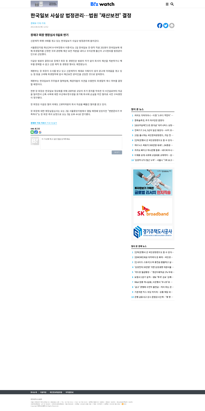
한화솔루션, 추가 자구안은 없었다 (149, 120)
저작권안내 (69, 392)
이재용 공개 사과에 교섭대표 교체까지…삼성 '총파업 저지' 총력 (162, 155)
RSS (124, 404)
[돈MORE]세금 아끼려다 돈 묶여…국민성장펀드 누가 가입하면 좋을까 (165, 257)
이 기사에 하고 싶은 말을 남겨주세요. (81, 143)
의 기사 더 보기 (44, 123)
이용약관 (43, 392)
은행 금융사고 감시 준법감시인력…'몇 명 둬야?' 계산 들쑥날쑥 (162, 296)
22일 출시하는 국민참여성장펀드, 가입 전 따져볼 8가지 (159, 135)
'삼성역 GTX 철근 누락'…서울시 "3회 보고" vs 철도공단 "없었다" (163, 160)
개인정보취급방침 (56, 392)
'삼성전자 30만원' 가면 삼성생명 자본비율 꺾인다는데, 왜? (160, 267)
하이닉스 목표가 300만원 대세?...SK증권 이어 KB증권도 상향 (161, 145)
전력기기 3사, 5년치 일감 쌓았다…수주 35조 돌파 (156, 130)
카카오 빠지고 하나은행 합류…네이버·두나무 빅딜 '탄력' (159, 150)
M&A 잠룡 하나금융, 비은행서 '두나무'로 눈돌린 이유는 (159, 282)
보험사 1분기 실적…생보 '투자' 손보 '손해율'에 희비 (157, 277)
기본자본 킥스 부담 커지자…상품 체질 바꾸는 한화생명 (159, 291)
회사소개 (34, 392)
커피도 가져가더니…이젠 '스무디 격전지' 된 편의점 (157, 115)
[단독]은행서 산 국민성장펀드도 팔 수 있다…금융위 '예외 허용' (162, 140)
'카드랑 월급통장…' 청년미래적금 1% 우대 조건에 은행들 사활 (162, 272)
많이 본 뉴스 (137, 109)
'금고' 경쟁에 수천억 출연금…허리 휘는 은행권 (155, 287)
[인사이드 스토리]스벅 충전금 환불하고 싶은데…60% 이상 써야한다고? (166, 262)
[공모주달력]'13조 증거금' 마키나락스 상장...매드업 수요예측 (161, 125)
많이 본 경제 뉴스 (139, 246)
